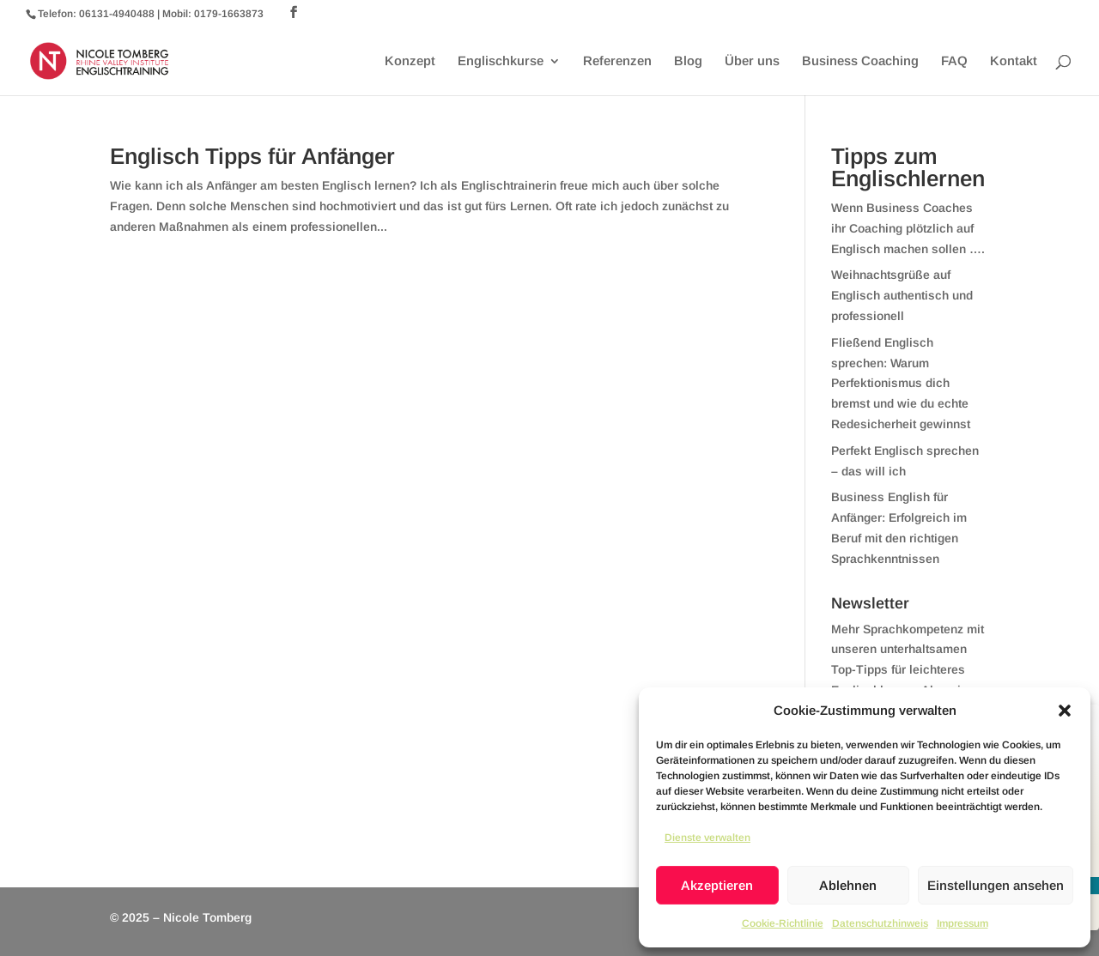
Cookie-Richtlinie (782, 923)
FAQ (954, 61)
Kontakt (1013, 61)
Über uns (752, 61)
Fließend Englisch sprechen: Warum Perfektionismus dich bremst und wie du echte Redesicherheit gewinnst (900, 383)
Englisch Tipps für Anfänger (252, 156)
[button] (1064, 710)
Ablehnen (848, 885)
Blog (688, 61)
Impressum (962, 923)
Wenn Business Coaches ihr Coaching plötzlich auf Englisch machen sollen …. (908, 228)
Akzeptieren (717, 885)
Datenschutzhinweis (880, 923)
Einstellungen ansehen (995, 885)
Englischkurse (500, 61)
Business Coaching (860, 61)
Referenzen (617, 61)
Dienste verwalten (707, 838)
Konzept (410, 61)
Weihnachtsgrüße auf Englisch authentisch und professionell (902, 295)
